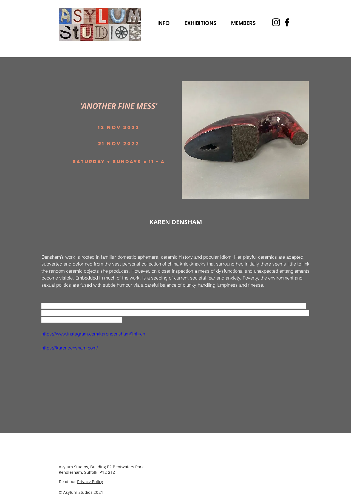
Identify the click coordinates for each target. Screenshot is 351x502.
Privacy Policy (90, 481)
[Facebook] (287, 22)
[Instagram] (276, 22)
